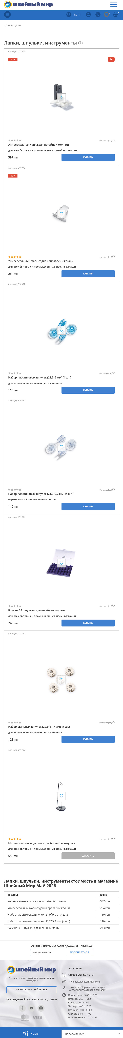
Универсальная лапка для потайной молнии (38, 145)
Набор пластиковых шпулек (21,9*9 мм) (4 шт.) (39, 377)
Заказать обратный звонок (31, 989)
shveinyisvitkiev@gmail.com (84, 981)
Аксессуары (14, 25)
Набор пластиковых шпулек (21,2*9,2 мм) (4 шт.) (40, 494)
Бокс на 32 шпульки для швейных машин (36, 610)
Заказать (88, 855)
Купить (88, 157)
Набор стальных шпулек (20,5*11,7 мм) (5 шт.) (39, 726)
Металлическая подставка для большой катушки (41, 843)
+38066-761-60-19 (79, 975)
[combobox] (92, 1034)
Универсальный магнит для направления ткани (40, 261)
